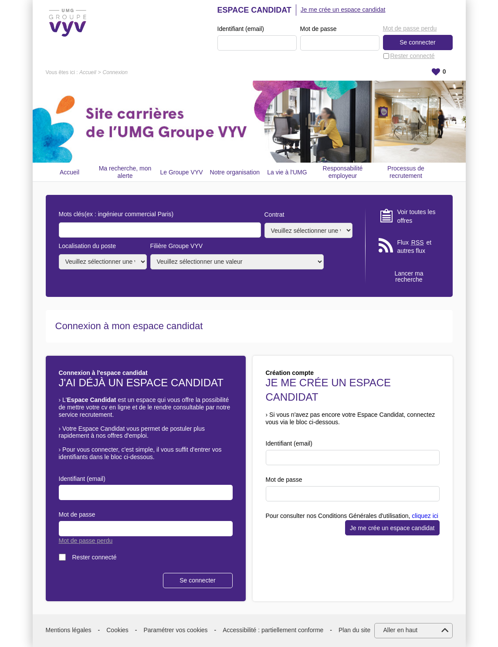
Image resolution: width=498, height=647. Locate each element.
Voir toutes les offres (416, 216)
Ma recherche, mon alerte (125, 172)
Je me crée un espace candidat (343, 9)
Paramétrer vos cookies (176, 630)
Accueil (87, 72)
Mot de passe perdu (410, 28)
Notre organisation (235, 172)
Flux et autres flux (414, 246)
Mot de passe (318, 28)
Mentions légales (68, 630)
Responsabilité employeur (343, 172)
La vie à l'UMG (287, 172)
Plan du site (354, 630)
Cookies (117, 630)
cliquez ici (425, 515)
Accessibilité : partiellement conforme (273, 630)
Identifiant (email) (240, 28)
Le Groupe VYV (181, 172)
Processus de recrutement (405, 172)
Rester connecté (412, 55)
